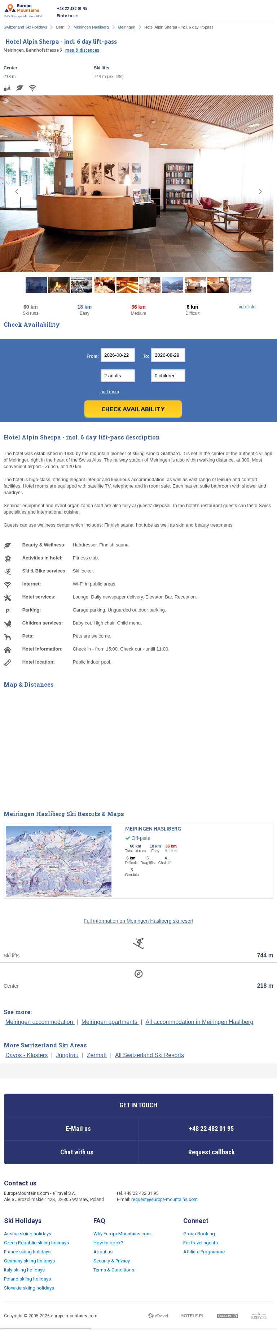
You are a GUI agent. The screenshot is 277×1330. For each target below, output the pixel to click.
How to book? (108, 1242)
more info (246, 306)
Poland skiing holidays (27, 1279)
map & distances (82, 50)
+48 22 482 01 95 (72, 8)
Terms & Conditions (113, 1270)
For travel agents (200, 1242)
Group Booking (199, 1233)
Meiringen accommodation (40, 1022)
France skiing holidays (27, 1251)
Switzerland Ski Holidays (25, 27)
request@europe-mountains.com (164, 1199)
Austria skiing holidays (27, 1233)
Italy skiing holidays (24, 1270)
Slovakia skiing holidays (29, 1288)
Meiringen (126, 27)
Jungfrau (67, 1055)
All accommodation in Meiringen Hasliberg (200, 1022)
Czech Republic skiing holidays (36, 1242)
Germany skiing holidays (29, 1261)
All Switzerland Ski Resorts (149, 1055)
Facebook (217, 1197)
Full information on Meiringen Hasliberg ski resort (138, 921)
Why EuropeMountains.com (122, 1233)
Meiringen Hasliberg (91, 27)
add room (110, 391)
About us (103, 1251)
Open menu (268, 12)
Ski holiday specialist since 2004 (23, 11)
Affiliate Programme (204, 1251)
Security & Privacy (111, 1261)
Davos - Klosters (26, 1055)
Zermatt (97, 1055)
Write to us (67, 15)
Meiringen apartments (110, 1022)
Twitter (231, 1197)
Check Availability (133, 409)
